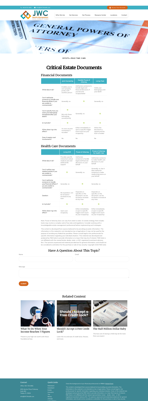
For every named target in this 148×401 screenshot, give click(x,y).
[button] (60, 9)
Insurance (51, 386)
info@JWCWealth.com (42, 2)
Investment (51, 382)
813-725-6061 (29, 380)
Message (22, 261)
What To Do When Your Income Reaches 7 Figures (35, 325)
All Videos (51, 397)
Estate (50, 384)
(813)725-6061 (26, 2)
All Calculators (52, 399)
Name (21, 249)
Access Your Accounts (117, 2)
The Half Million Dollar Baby (109, 323)
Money (50, 391)
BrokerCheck (109, 378)
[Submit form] (23, 278)
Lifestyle (50, 393)
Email (77, 249)
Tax (49, 389)
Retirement (51, 380)
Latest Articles (52, 395)
